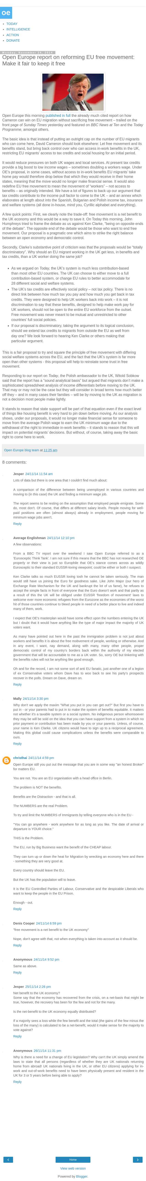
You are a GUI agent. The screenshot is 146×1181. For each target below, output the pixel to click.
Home (73, 1159)
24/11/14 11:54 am (39, 474)
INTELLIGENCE (18, 29)
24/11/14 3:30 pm (36, 698)
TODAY (11, 24)
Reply (17, 524)
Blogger (81, 1176)
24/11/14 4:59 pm (41, 758)
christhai (20, 758)
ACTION (12, 35)
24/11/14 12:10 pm (61, 538)
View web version (73, 1168)
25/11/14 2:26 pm (38, 987)
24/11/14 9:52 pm (46, 959)
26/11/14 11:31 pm (47, 1051)
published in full (58, 116)
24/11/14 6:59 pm (49, 923)
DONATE (13, 40)
